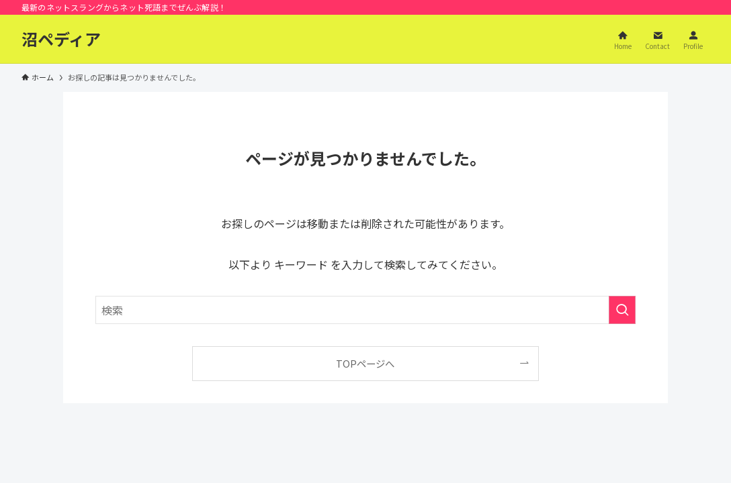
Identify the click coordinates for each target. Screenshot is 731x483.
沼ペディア (61, 39)
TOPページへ (365, 363)
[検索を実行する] (622, 310)
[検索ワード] (365, 310)
